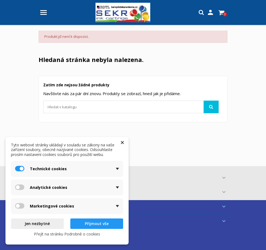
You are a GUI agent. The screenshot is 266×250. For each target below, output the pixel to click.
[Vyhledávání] (131, 107)
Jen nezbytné (37, 223)
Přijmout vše (97, 223)
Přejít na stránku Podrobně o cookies (67, 234)
